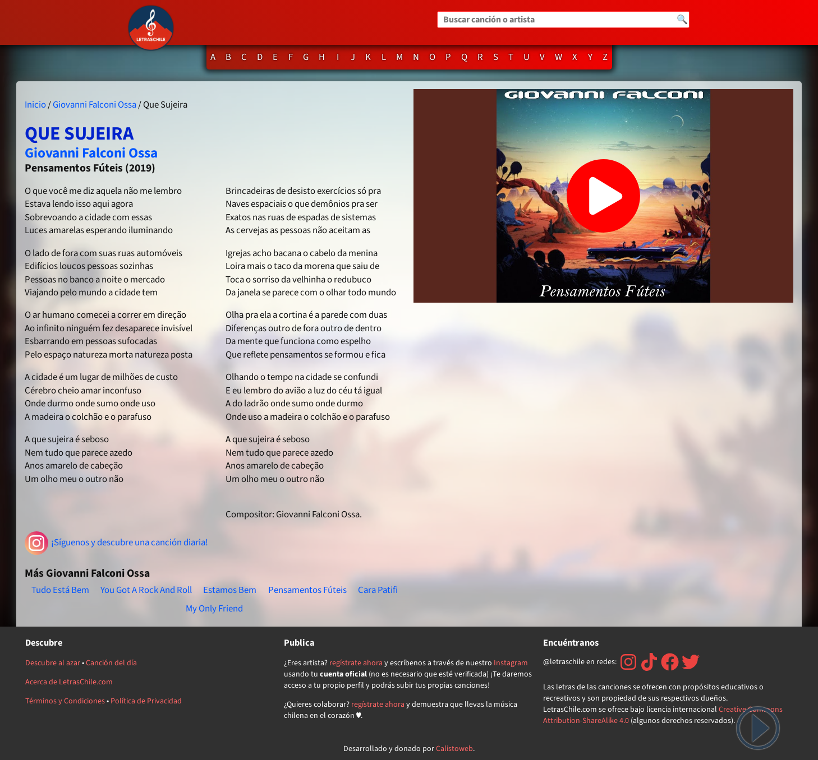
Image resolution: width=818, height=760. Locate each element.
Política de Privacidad (146, 701)
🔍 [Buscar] (682, 19)
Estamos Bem (229, 590)
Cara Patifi (378, 590)
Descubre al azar (52, 663)
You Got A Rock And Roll (146, 590)
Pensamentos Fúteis (307, 590)
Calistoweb (454, 748)
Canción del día (111, 663)
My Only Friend (214, 608)
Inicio (35, 105)
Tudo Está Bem (60, 590)
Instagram (511, 663)
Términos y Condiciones (65, 701)
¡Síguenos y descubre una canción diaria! (116, 543)
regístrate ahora (356, 663)
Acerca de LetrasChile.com (69, 682)
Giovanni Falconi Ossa (94, 105)
